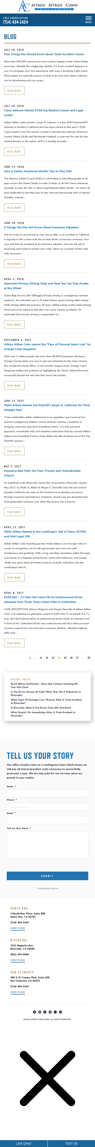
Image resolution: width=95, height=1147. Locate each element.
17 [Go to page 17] (77, 657)
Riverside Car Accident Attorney (47, 1022)
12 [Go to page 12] (47, 657)
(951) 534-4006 (19, 954)
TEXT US (71, 1144)
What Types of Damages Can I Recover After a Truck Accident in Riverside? (46, 702)
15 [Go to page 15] (65, 657)
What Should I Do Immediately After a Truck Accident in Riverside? (43, 714)
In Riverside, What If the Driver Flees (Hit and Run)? (41, 708)
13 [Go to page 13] (53, 657)
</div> (20, 1136)
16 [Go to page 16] (71, 657)
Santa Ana (19, 908)
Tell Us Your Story (19, 828)
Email (11, 813)
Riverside (18, 940)
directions (18, 960)
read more (14, 90)
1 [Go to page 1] (30, 657)
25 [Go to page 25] (89, 657)
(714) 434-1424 (15, 22)
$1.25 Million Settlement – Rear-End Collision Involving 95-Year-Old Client (44, 686)
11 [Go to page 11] (41, 657)
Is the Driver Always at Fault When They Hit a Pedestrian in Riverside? (46, 694)
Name (11, 787)
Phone (12, 800)
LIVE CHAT (23, 1144)
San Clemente (22, 972)
